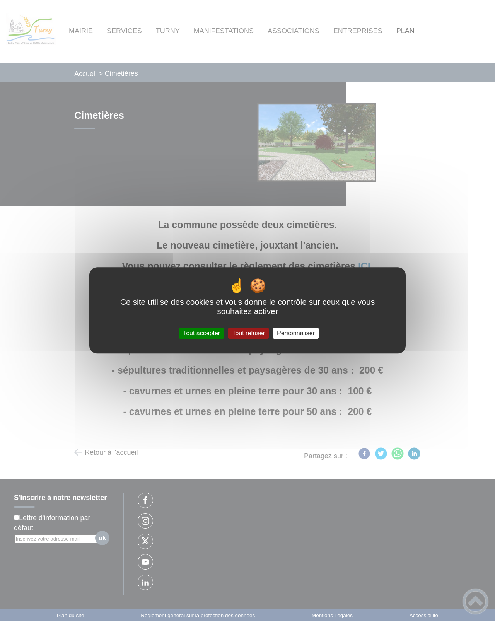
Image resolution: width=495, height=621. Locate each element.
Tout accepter (201, 333)
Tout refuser (248, 333)
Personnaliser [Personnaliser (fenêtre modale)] (296, 333)
